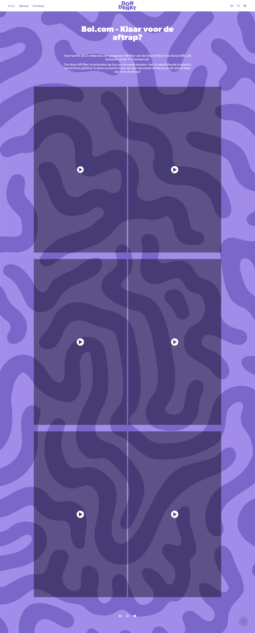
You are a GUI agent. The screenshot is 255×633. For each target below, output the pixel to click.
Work (11, 6)
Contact (38, 6)
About (23, 6)
